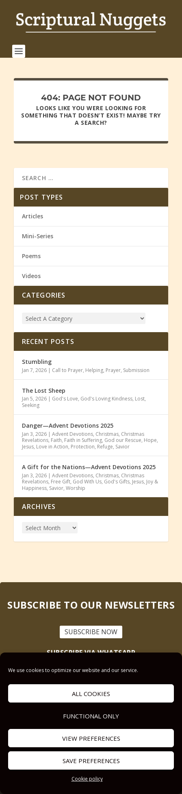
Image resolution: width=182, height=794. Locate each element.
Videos (31, 276)
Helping (94, 370)
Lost (140, 398)
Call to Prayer (67, 370)
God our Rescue (122, 440)
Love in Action (52, 446)
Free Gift (60, 481)
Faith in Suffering (83, 440)
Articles (32, 216)
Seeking (30, 405)
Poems (31, 256)
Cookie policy (87, 778)
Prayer (113, 370)
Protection (83, 446)
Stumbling (37, 361)
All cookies (91, 694)
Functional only (91, 716)
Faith (56, 440)
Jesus (28, 446)
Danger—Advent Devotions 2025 (67, 425)
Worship (75, 488)
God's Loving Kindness (106, 398)
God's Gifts (117, 481)
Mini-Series (37, 236)
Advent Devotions (72, 434)
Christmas (107, 434)
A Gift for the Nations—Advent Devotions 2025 (89, 467)
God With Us (87, 481)
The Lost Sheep (43, 390)
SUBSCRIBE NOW (91, 631)
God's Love (65, 398)
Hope (150, 440)
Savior (122, 446)
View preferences (91, 738)
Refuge (105, 446)
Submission (136, 370)
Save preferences (91, 761)
